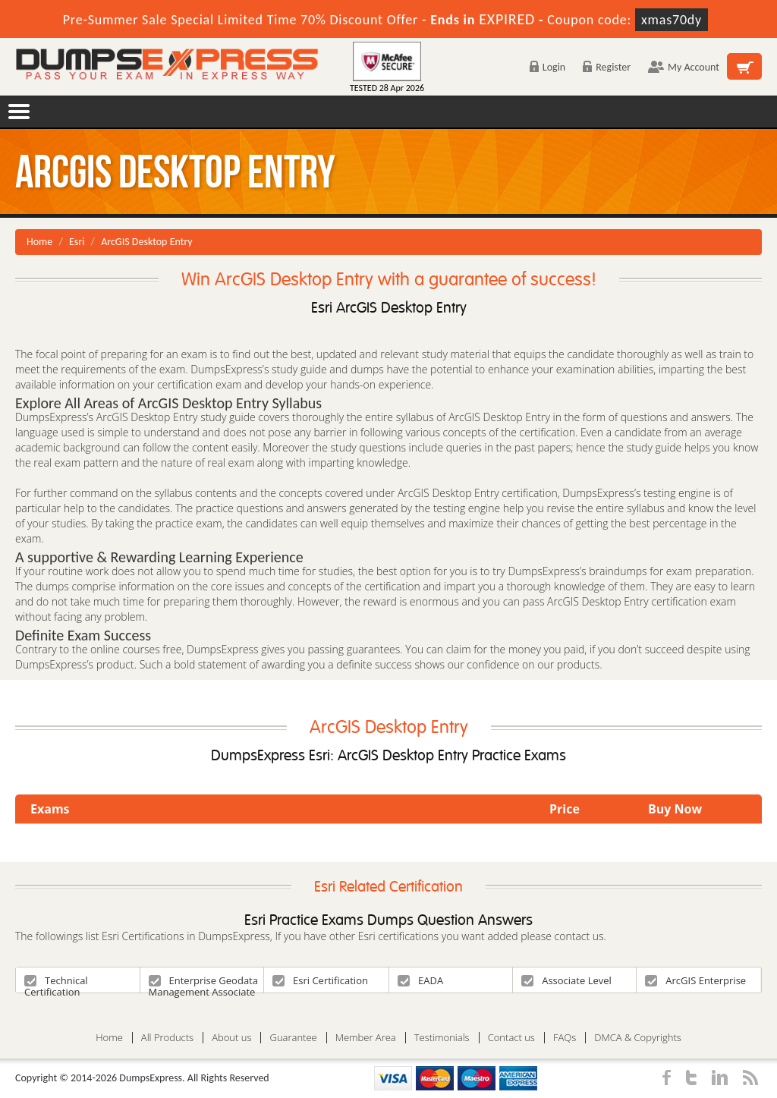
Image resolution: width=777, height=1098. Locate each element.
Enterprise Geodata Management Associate (203, 983)
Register (607, 67)
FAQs (564, 1037)
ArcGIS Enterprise (695, 980)
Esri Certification (320, 980)
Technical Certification (56, 983)
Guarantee (292, 1037)
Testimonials (442, 1037)
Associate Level (566, 980)
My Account (683, 67)
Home (39, 241)
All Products (167, 1037)
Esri (76, 241)
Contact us (511, 1037)
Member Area (365, 1037)
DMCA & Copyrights (637, 1037)
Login (547, 67)
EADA (420, 980)
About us (231, 1037)
